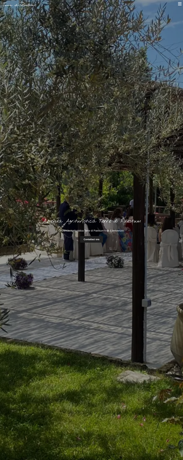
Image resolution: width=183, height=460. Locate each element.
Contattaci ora (91, 239)
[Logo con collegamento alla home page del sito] (18, 4)
